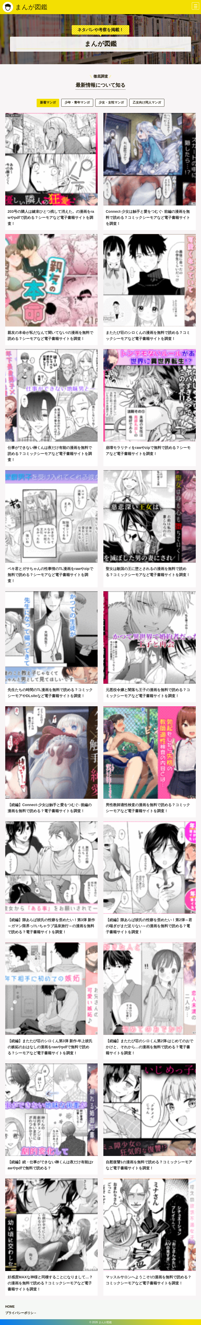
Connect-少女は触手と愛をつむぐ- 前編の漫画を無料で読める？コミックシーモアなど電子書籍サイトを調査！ (148, 217)
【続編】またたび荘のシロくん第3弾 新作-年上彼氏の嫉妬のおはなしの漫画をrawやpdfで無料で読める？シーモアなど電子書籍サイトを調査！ (50, 1047)
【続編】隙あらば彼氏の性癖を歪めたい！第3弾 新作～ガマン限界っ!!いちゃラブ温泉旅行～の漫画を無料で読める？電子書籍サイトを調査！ (51, 926)
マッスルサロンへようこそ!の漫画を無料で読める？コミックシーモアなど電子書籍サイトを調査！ (148, 1280)
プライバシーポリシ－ (21, 1313)
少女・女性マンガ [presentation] (111, 102)
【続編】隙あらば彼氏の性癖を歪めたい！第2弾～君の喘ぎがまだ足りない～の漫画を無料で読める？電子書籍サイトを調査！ (149, 926)
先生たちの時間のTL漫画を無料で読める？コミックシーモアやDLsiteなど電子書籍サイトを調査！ (50, 693)
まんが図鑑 (31, 6)
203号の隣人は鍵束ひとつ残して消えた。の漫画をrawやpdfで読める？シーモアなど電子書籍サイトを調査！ (51, 217)
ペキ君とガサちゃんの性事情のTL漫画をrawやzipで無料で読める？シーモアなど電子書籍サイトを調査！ (50, 575)
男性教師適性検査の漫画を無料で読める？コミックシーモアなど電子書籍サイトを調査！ (148, 808)
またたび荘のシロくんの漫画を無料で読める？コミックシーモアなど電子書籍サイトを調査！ (148, 335)
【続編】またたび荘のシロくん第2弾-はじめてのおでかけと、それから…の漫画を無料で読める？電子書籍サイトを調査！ (149, 1047)
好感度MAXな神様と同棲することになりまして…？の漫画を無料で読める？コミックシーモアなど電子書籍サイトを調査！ (50, 1283)
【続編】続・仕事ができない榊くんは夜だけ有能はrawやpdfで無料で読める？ (50, 1165)
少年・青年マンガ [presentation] (77, 102)
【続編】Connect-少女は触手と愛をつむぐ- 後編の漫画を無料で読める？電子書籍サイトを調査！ (50, 808)
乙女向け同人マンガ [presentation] (147, 102)
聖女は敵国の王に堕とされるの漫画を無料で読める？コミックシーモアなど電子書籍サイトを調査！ (148, 572)
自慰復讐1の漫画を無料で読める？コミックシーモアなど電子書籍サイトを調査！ (149, 1165)
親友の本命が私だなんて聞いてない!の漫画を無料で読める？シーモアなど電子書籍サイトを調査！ (50, 335)
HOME (10, 1306)
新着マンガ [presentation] (48, 102)
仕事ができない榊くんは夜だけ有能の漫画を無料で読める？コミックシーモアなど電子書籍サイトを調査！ (50, 454)
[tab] (48, 103)
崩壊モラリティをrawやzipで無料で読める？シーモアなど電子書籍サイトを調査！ (148, 451)
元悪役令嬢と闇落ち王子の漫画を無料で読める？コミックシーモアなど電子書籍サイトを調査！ (148, 693)
